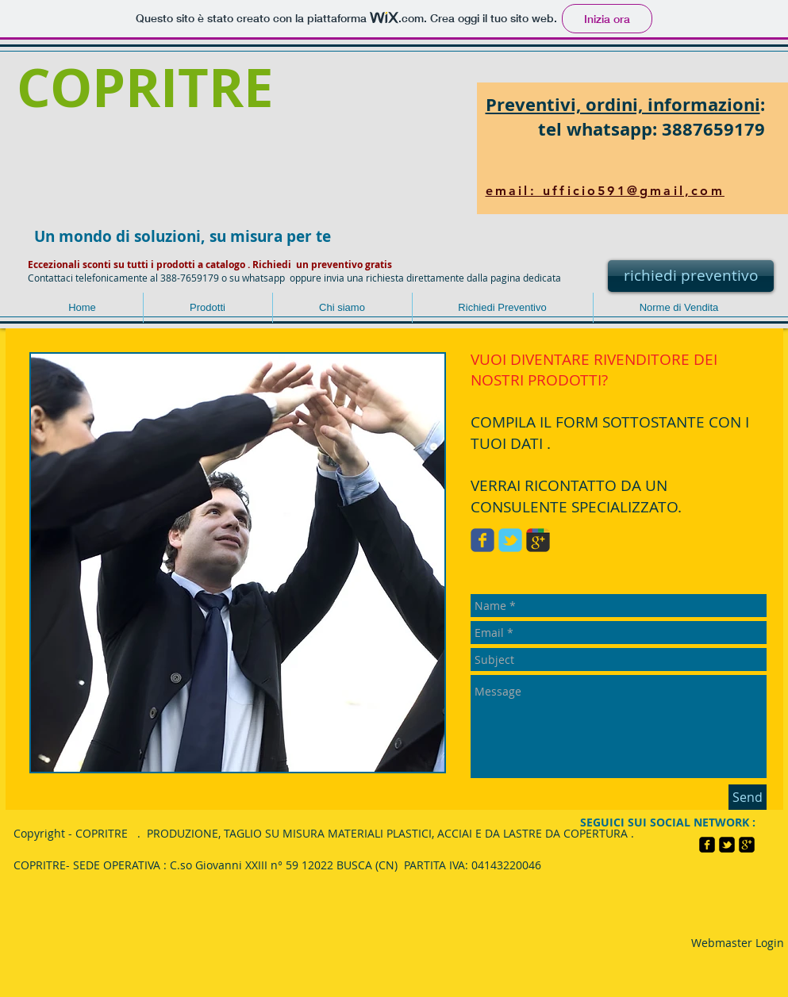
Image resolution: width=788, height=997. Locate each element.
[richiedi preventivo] (691, 276)
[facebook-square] (707, 845)
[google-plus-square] (747, 845)
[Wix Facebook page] (482, 540)
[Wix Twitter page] (510, 540)
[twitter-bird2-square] (727, 845)
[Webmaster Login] (737, 943)
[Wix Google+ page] (538, 540)
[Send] (747, 797)
